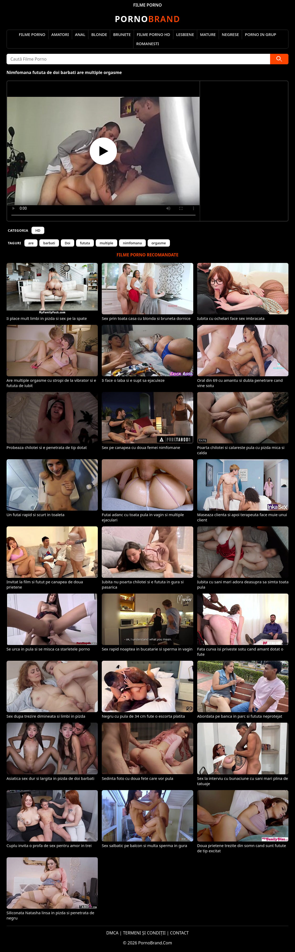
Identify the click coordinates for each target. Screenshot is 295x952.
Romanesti (147, 43)
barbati (49, 243)
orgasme (159, 243)
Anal (80, 34)
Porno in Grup (260, 34)
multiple (106, 243)
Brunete (122, 34)
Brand (147, 18)
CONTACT (179, 933)
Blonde (99, 34)
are (31, 243)
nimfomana (132, 243)
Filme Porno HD (153, 34)
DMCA (112, 933)
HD (37, 230)
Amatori (60, 34)
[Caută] (279, 59)
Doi (67, 243)
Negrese (230, 34)
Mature (208, 34)
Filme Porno (32, 34)
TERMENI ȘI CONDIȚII (144, 933)
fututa (85, 243)
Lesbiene (185, 34)
